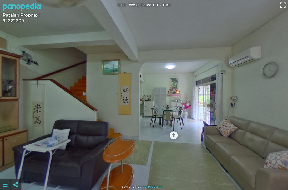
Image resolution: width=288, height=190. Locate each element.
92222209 (13, 20)
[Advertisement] (144, 171)
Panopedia (152, 186)
